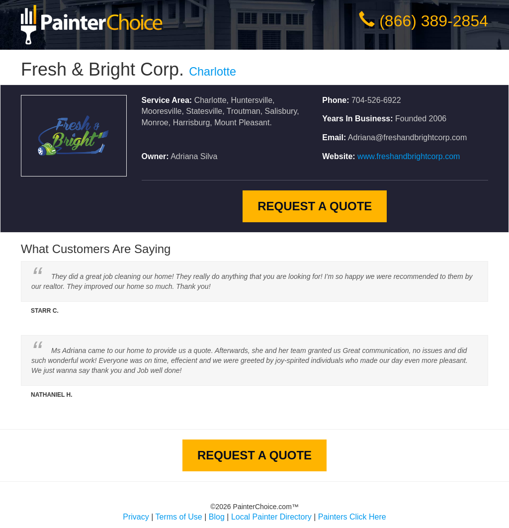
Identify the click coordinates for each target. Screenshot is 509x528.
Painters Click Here (352, 517)
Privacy (136, 517)
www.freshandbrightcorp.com (408, 156)
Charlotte (212, 71)
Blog (217, 517)
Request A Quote (314, 206)
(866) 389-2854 (433, 21)
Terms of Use (179, 517)
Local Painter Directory (271, 517)
